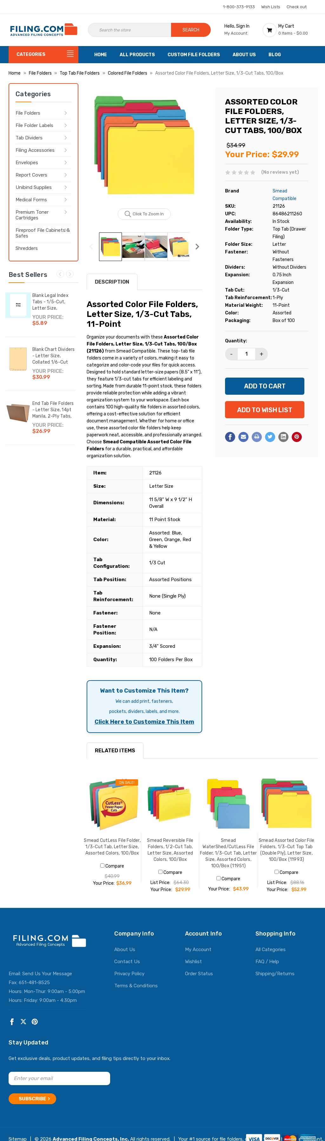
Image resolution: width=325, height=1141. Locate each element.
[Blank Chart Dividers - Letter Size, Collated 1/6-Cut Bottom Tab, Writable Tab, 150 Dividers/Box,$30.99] (18, 359)
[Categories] (43, 54)
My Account (198, 949)
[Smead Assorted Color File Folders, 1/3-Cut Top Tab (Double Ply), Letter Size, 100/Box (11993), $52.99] (286, 804)
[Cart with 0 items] (289, 30)
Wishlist (193, 961)
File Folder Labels (34, 125)
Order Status (199, 974)
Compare (112, 866)
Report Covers (31, 175)
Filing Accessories (35, 150)
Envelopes (27, 162)
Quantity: (236, 341)
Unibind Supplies (34, 187)
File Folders (28, 113)
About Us (244, 54)
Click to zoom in (144, 214)
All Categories (270, 949)
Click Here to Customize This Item (144, 721)
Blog (275, 54)
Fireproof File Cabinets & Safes (43, 233)
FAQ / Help (267, 961)
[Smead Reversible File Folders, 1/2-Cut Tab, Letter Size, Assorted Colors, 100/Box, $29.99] (170, 804)
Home (100, 54)
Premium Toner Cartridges (32, 215)
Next (70, 274)
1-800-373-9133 (239, 6)
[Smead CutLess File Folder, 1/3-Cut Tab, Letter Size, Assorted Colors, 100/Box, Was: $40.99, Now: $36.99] (112, 804)
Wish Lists (270, 6)
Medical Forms (31, 200)
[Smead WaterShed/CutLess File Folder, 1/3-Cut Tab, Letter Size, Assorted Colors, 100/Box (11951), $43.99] (228, 804)
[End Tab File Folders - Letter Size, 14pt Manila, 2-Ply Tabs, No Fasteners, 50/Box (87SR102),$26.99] (18, 413)
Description (112, 282)
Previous (60, 274)
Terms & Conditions (136, 986)
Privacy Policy (129, 974)
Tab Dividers (29, 138)
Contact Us (127, 961)
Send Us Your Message (47, 974)
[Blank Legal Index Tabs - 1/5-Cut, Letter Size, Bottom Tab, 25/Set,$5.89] (18, 305)
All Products (137, 54)
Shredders (27, 248)
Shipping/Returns (275, 974)
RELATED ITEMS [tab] (115, 751)
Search (190, 30)
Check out (297, 6)
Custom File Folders (194, 54)
